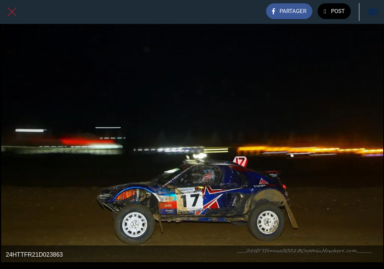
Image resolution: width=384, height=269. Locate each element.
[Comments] (372, 12)
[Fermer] (11, 11)
